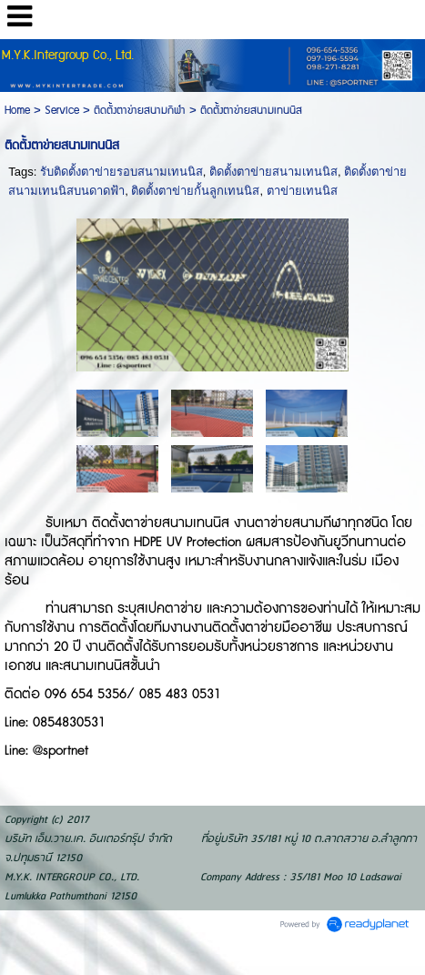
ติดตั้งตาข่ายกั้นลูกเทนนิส (195, 191)
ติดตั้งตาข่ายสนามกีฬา (140, 110)
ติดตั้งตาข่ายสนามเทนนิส (273, 171)
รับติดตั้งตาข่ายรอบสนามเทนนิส (121, 171)
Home (17, 110)
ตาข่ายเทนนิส (302, 191)
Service (62, 110)
